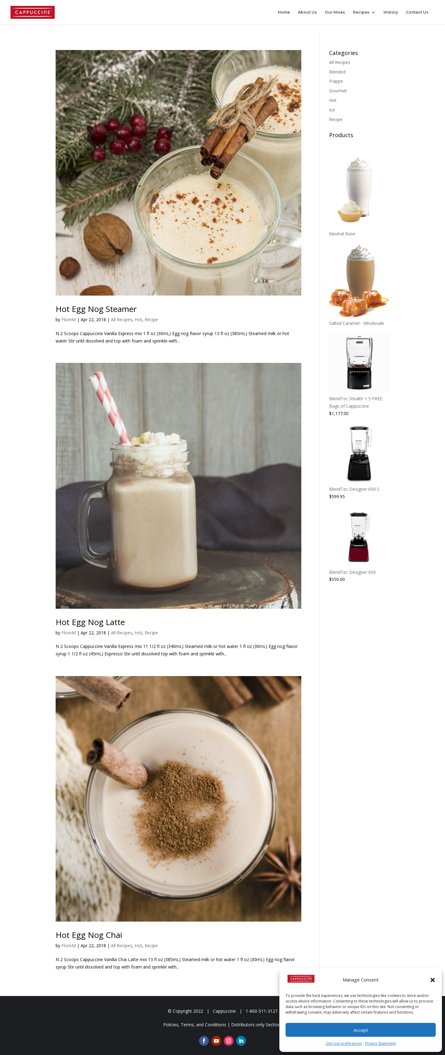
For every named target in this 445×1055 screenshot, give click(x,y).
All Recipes (121, 319)
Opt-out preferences (344, 1043)
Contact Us (417, 12)
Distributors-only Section (256, 1025)
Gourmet (338, 91)
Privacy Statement (380, 1043)
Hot (138, 319)
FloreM (68, 319)
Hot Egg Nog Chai (89, 934)
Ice (332, 110)
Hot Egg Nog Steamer (96, 308)
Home (284, 12)
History (391, 12)
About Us (307, 12)
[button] (433, 980)
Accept (361, 1030)
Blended (337, 72)
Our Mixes (335, 12)
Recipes (361, 12)
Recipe (151, 319)
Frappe (336, 81)
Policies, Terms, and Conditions (194, 1025)
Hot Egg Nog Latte (90, 622)
